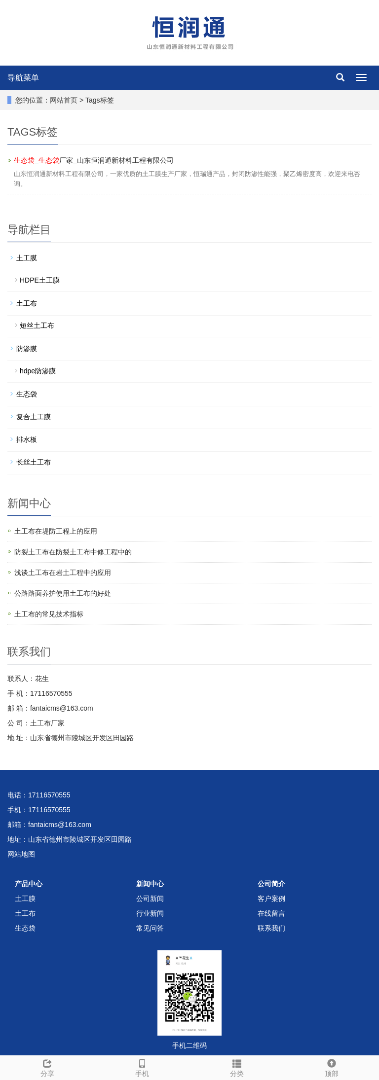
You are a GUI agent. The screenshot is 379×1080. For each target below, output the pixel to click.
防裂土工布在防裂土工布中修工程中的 (73, 552)
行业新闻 (150, 913)
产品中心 (28, 884)
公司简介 (271, 884)
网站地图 (21, 854)
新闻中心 (150, 884)
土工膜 (26, 258)
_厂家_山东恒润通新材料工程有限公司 (94, 160)
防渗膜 (26, 349)
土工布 (26, 303)
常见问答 (150, 928)
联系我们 (271, 928)
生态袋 (26, 394)
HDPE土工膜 (40, 280)
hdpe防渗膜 (38, 371)
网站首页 (63, 100)
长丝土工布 (33, 462)
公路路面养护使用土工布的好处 (62, 593)
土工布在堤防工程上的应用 (55, 531)
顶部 (331, 1067)
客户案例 (271, 898)
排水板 (26, 439)
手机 (142, 1067)
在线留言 (271, 913)
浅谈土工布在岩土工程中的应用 (62, 572)
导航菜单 (23, 77)
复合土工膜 (33, 417)
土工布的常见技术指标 (48, 614)
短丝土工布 (37, 325)
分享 (47, 1067)
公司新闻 (150, 898)
